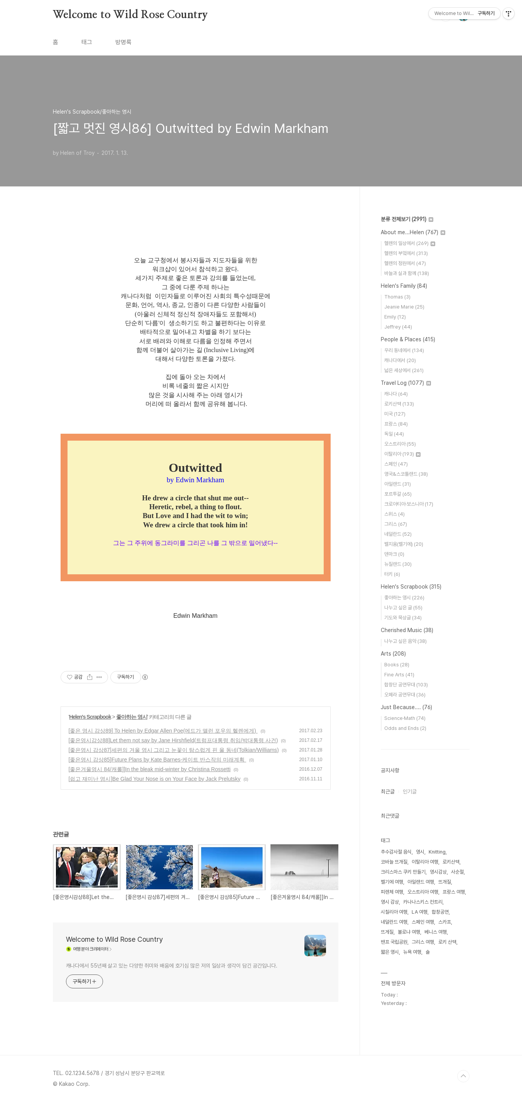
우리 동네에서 (404, 350)
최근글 (388, 791)
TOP (463, 1076)
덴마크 (394, 554)
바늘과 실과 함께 (406, 273)
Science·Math (405, 718)
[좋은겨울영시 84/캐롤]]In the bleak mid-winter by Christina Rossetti (150, 769)
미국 (394, 414)
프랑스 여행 (454, 892)
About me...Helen (413, 232)
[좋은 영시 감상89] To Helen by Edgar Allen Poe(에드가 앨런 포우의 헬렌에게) (163, 731)
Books (396, 665)
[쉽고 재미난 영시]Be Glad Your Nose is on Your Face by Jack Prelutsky (155, 779)
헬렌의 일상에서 (409, 243)
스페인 (396, 464)
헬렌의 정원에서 (405, 263)
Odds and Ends (405, 728)
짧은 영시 (390, 952)
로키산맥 (399, 404)
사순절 (457, 872)
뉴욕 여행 (412, 952)
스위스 (394, 514)
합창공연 (440, 912)
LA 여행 (419, 912)
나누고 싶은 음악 (405, 641)
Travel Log (406, 383)
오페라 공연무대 (405, 695)
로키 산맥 (447, 942)
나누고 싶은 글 (403, 608)
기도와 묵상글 (403, 618)
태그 (86, 42)
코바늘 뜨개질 (394, 862)
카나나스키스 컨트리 (423, 902)
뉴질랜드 (398, 564)
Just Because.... (406, 707)
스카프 (444, 922)
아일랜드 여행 (420, 882)
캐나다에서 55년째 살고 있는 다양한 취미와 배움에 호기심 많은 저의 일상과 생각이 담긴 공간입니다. (171, 966)
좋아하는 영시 (131, 717)
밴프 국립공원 (394, 942)
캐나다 (396, 394)
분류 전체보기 (407, 219)
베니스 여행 (435, 932)
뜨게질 (387, 932)
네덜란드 (398, 534)
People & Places (408, 339)
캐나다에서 (400, 360)
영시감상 (438, 872)
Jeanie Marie (404, 307)
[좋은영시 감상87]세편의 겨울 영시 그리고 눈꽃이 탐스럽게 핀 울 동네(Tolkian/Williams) (174, 750)
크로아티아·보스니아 (408, 504)
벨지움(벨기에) (403, 544)
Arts (393, 654)
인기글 (410, 791)
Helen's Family (404, 286)
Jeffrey (398, 327)
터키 (392, 574)
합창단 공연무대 (406, 685)
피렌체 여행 (392, 892)
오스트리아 (400, 444)
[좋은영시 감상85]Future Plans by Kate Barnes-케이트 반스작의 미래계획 (158, 759)
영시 (420, 852)
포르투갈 (398, 494)
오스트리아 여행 (422, 892)
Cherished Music (407, 630)
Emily (395, 317)
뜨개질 (444, 882)
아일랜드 (397, 484)
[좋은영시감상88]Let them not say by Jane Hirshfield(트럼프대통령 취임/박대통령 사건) (173, 740)
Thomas (397, 297)
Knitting (437, 852)
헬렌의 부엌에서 (406, 253)
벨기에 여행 (392, 882)
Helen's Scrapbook (90, 717)
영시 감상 (390, 902)
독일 (394, 434)
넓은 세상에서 (404, 370)
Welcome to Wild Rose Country (130, 15)
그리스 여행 (423, 942)
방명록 (123, 42)
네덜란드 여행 (394, 922)
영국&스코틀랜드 (406, 474)
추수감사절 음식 (396, 852)
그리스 (395, 524)
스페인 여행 (423, 922)
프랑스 (396, 424)
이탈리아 (402, 454)
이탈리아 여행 (425, 862)
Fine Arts (399, 675)
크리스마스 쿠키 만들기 (403, 872)
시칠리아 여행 (394, 912)
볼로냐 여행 (409, 932)
